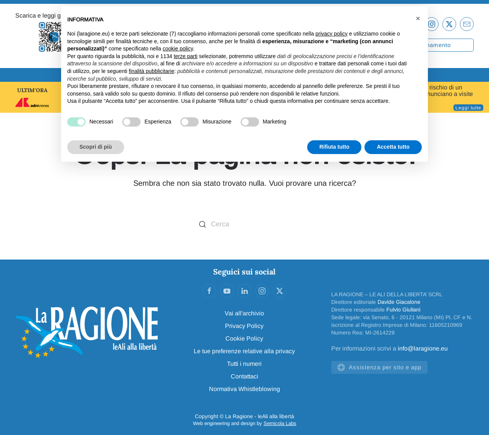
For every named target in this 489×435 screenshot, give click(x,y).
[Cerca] (244, 224)
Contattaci (244, 376)
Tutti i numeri (244, 363)
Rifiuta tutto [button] (334, 147)
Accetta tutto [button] (393, 147)
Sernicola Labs (280, 423)
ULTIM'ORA (32, 90)
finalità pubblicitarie (151, 71)
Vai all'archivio (244, 313)
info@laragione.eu (423, 348)
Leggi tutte (468, 107)
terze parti (186, 56)
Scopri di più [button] (95, 147)
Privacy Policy (244, 326)
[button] (418, 18)
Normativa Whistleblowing (244, 389)
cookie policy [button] (178, 48)
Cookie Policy (244, 338)
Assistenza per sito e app (379, 367)
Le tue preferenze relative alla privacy (244, 351)
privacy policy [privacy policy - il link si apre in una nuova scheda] (332, 34)
